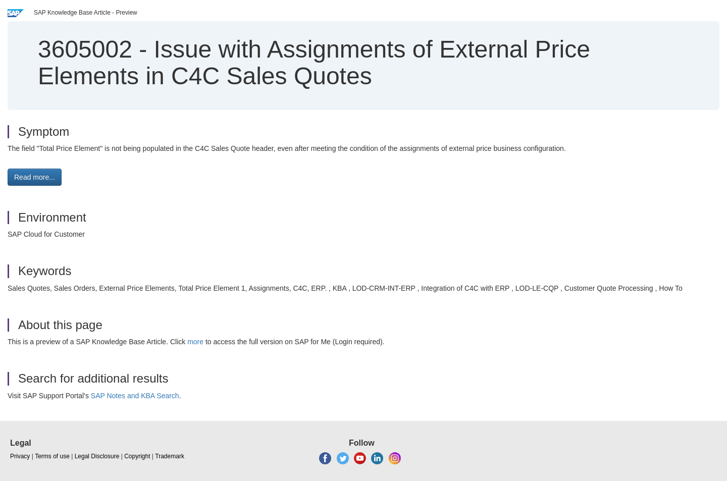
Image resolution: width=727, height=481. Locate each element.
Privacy (20, 456)
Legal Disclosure (97, 456)
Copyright (137, 456)
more (195, 342)
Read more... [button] (34, 177)
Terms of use (52, 456)
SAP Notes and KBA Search (135, 396)
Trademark (169, 456)
